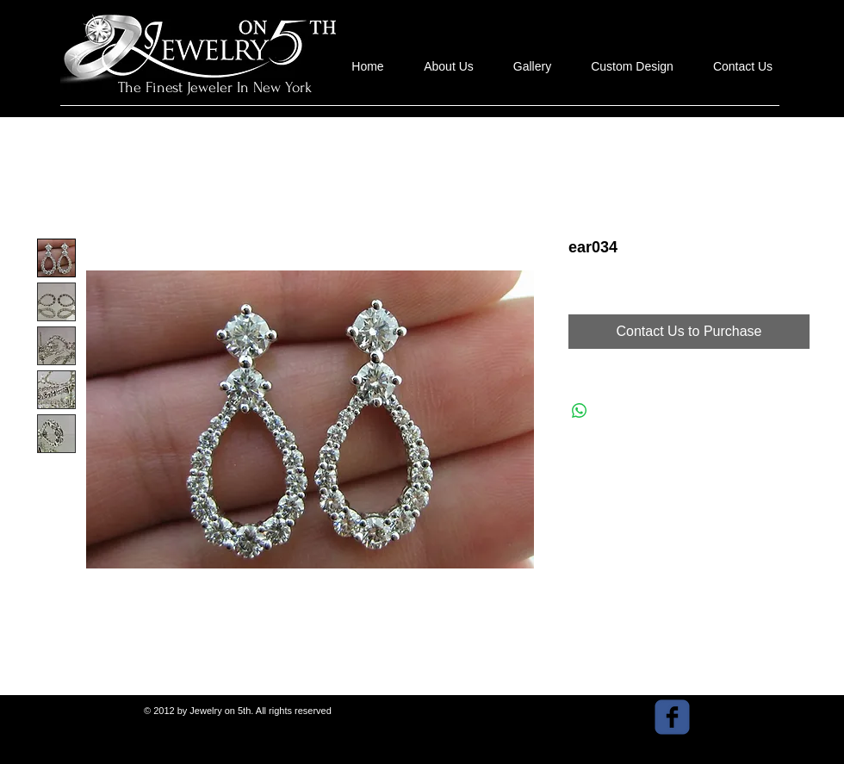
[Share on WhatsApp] (579, 411)
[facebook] (672, 717)
